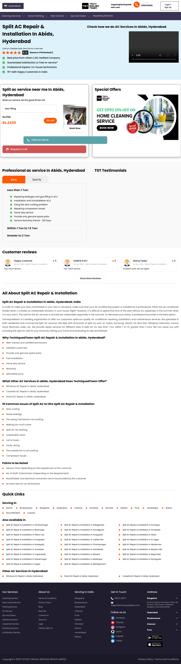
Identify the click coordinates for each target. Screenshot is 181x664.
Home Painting (38, 16)
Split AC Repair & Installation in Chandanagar (85, 544)
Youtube (117, 622)
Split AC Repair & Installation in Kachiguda (142, 559)
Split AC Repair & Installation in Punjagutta (83, 534)
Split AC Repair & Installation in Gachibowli (83, 549)
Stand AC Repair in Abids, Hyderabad (81, 576)
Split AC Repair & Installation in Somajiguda (84, 529)
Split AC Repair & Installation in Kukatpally (25, 544)
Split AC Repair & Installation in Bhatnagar (25, 529)
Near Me (42, 611)
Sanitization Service (11, 632)
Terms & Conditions (47, 598)
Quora (116, 631)
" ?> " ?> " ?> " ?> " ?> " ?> (29, 108)
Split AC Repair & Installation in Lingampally (26, 554)
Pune (137, 508)
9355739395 (147, 5)
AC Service (7, 611)
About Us (43, 619)
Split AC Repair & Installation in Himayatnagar (27, 525)
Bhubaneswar (26, 508)
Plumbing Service (10, 628)
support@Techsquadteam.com (125, 605)
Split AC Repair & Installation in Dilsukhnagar (26, 559)
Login (41, 624)
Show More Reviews (90, 278)
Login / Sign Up (167, 6)
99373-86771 (120, 598)
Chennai (78, 508)
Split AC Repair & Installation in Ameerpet (25, 549)
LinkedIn (117, 636)
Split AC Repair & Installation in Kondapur (141, 525)
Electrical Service (10, 619)
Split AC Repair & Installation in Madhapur (83, 559)
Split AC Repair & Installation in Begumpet (142, 554)
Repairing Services (103, 15)
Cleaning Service (10, 598)
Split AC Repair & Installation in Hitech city (25, 534)
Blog (40, 606)
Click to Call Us (40, 139)
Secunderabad (13, 513)
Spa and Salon (80, 16)
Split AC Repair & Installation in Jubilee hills (84, 539)
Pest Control (59, 16)
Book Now (75, 128)
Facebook (118, 617)
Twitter (116, 640)
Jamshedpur (152, 508)
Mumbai (109, 508)
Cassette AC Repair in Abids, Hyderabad (141, 576)
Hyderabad (62, 508)
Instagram (118, 627)
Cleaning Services (13, 16)
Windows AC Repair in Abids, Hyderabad (24, 576)
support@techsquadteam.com (121, 6)
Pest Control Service (11, 602)
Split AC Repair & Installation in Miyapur (82, 554)
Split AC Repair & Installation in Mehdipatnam (85, 564)
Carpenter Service (10, 624)
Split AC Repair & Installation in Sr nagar (141, 539)
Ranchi (9, 508)
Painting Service (9, 606)
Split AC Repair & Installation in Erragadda (25, 539)
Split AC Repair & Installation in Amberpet (141, 529)
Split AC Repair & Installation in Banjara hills (142, 549)
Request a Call (18, 149)
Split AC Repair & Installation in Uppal (23, 564)
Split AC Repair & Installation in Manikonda (142, 544)
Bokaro (169, 508)
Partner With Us (45, 628)
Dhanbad (94, 508)
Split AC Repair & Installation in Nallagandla (84, 525)
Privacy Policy (45, 602)
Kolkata (124, 508)
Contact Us (44, 615)
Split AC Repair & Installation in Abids (139, 534)
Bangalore (44, 508)
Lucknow (31, 513)
